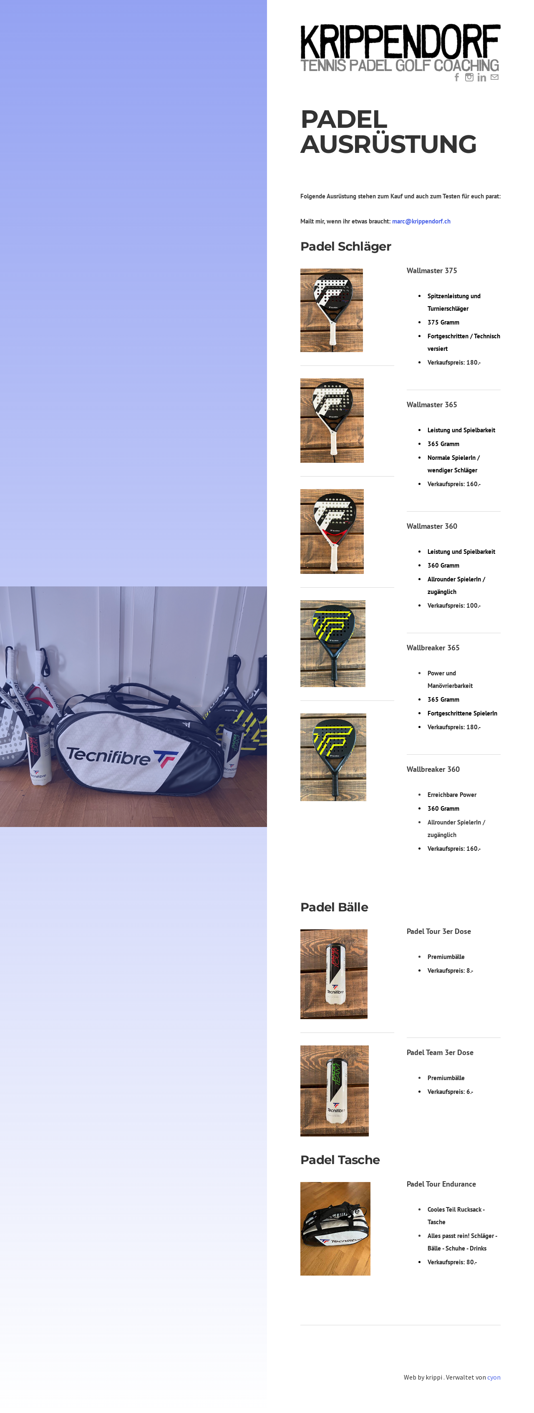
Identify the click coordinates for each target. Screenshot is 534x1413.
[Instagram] (469, 77)
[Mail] (494, 77)
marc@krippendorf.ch (421, 221)
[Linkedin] (482, 77)
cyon (494, 1377)
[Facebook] (457, 77)
